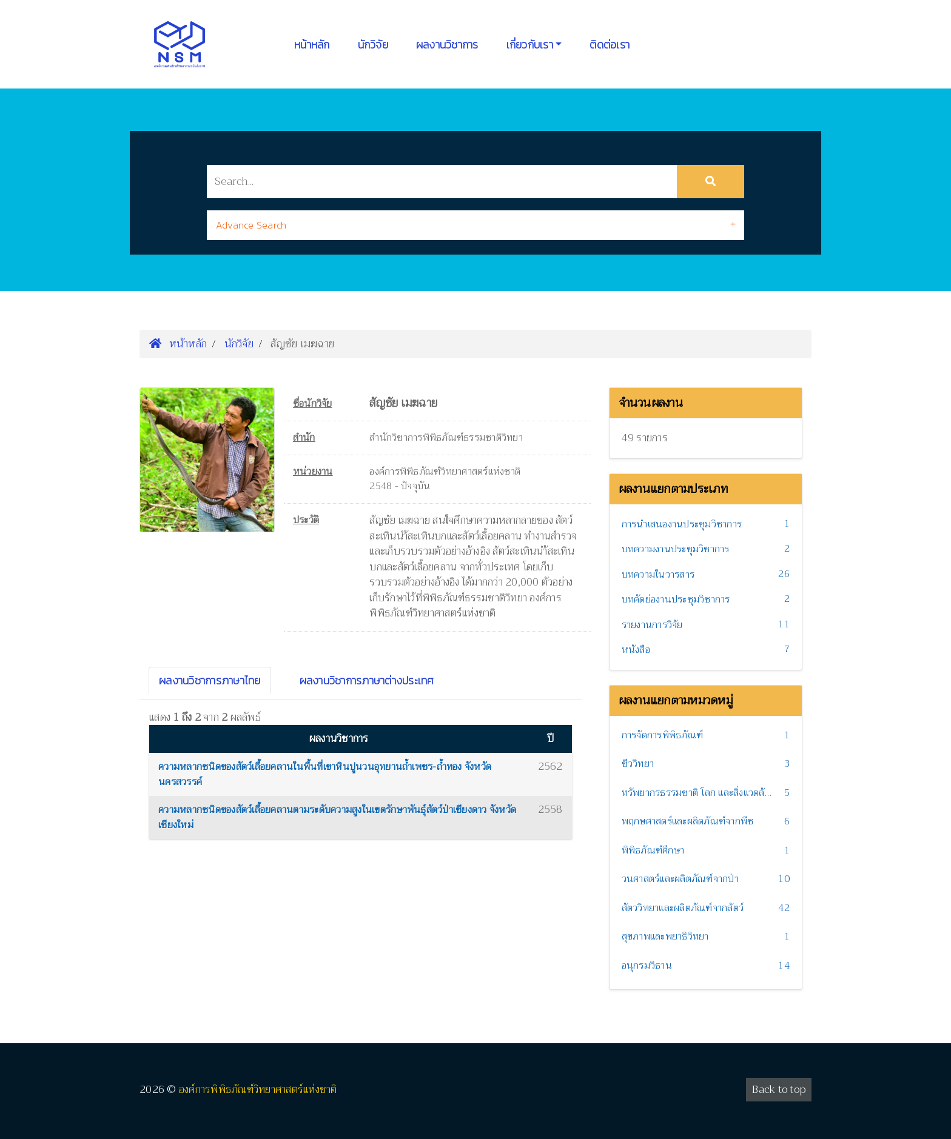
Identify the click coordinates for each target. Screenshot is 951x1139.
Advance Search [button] (251, 225)
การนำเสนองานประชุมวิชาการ (682, 524)
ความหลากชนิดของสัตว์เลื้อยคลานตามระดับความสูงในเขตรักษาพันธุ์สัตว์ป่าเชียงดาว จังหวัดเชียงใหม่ (337, 817)
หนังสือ (636, 649)
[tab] (475, 225)
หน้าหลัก (312, 44)
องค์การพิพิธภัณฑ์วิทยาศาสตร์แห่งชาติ (258, 1089)
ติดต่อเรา (610, 44)
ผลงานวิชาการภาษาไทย (210, 680)
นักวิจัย (373, 44)
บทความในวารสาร (658, 574)
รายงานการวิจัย (652, 624)
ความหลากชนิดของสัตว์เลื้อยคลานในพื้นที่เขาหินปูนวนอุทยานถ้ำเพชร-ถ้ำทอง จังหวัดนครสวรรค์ (324, 774)
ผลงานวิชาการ (447, 44)
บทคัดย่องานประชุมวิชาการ (676, 599)
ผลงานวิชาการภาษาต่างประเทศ (367, 680)
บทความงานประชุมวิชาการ (676, 549)
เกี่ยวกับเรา (529, 44)
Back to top (778, 1089)
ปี (550, 738)
